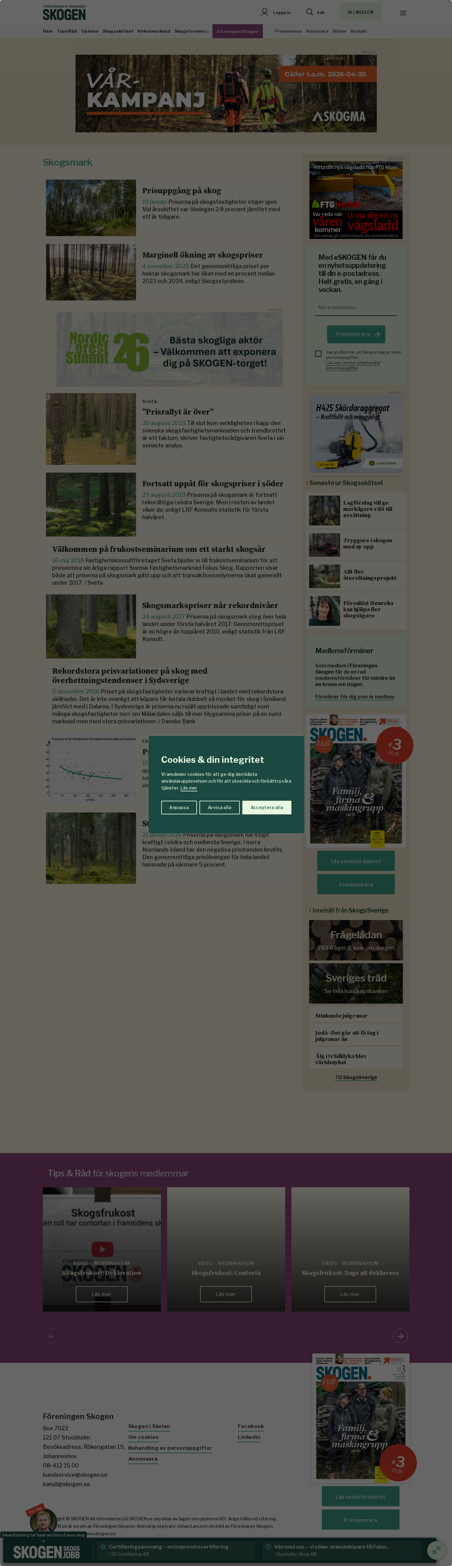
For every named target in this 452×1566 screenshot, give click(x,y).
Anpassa (178, 807)
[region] (226, 783)
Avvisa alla (219, 807)
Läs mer (188, 787)
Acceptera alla (267, 807)
